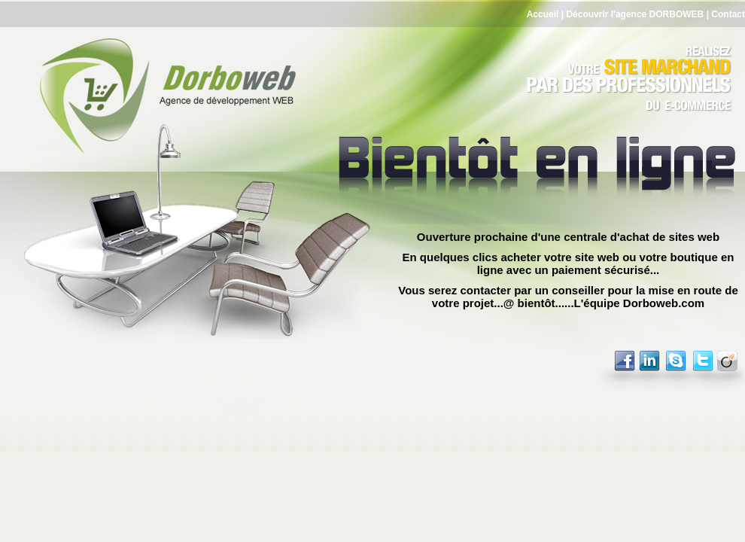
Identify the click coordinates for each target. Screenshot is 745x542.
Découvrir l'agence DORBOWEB (635, 14)
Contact (728, 14)
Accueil (543, 14)
